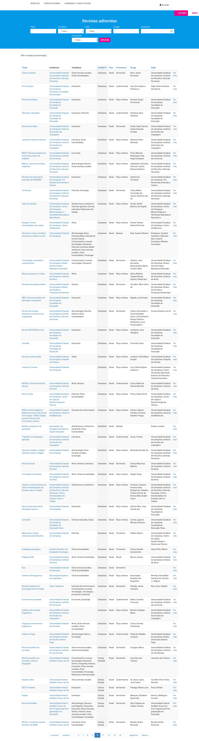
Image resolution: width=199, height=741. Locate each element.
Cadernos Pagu (28, 634)
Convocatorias (52, 3)
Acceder (164, 5)
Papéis (25, 695)
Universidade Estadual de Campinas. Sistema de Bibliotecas (59, 413)
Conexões (26, 520)
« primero (54, 735)
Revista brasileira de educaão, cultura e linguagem (30, 661)
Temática (62, 27)
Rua (23, 568)
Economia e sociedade (31, 599)
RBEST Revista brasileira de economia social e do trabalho (34, 156)
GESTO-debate (28, 687)
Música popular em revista (33, 274)
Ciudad (116, 27)
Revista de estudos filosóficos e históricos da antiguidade (33, 314)
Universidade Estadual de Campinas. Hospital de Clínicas (59, 359)
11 (103, 735)
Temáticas (26, 190)
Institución (145, 27)
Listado (182, 13)
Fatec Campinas (56, 586)
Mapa (195, 13)
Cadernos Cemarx (30, 367)
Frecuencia (76, 36)
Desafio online (28, 680)
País (87, 27)
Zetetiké (25, 343)
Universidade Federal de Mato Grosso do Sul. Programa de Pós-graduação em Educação (59, 708)
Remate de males (29, 126)
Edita (153, 68)
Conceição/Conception (32, 474)
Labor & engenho (29, 204)
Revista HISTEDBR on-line (33, 330)
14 (120, 735)
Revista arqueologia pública (34, 284)
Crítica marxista (29, 73)
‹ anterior (66, 735)
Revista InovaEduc (30, 99)
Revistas (35, 3)
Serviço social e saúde (31, 357)
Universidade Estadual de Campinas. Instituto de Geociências (59, 650)
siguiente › (133, 735)
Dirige (133, 68)
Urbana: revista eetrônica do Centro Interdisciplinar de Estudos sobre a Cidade (34, 487)
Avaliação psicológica (31, 549)
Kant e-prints (27, 394)
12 (109, 735)
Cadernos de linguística (32, 575)
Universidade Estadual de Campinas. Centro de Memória (59, 225)
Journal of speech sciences (34, 140)
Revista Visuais (28, 463)
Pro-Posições (27, 86)
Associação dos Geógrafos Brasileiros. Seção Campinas (59, 429)
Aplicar (105, 40)
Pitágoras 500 (28, 557)
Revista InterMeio (29, 703)
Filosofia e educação (31, 113)
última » (145, 735)
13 (114, 735)
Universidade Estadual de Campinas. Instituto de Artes (59, 276)
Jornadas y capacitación (77, 3)
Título (32, 27)
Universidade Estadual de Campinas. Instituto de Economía (59, 156)
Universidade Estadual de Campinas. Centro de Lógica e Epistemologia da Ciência (59, 399)
